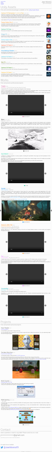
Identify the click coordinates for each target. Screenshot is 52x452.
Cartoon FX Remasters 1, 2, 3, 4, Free (12, 13)
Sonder (3, 188)
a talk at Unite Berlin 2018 (15, 197)
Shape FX (4, 34)
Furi (2, 256)
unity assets (3, 1)
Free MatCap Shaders (7, 51)
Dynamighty (3, 290)
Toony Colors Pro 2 (7, 22)
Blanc (3, 119)
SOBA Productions (4, 189)
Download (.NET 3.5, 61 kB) (6, 382)
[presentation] (9, 441)
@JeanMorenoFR (11, 447)
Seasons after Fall (6, 225)
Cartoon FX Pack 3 (6, 57)
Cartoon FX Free (6, 29)
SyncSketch (4, 154)
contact (2, 4)
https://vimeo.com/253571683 (21, 199)
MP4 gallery (9, 19)
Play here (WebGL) (4, 329)
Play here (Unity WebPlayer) (6, 353)
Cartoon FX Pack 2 (6, 68)
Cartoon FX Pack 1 (6, 72)
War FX (3, 62)
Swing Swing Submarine (6, 226)
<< (7, 105)
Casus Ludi (3, 120)
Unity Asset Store (34, 10)
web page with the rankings (40, 359)
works (2, 2)
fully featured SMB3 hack (14, 407)
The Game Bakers (4, 257)
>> (45, 105)
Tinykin (3, 86)
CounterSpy (4, 288)
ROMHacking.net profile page (16, 409)
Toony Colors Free (6, 40)
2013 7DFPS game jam (20, 355)
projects (2, 3)
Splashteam (3, 87)
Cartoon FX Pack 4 (6, 45)
